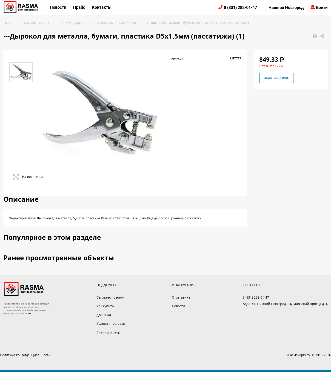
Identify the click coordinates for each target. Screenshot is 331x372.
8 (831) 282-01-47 (240, 7)
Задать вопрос (276, 78)
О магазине (181, 297)
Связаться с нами (110, 297)
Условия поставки (111, 323)
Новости (58, 7)
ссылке (27, 313)
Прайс (79, 7)
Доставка (104, 315)
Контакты (101, 7)
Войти (322, 7)
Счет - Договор (108, 332)
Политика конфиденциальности (25, 355)
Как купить (105, 306)
